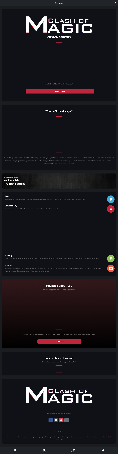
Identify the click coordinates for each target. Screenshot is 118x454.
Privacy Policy (59, 431)
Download (59, 341)
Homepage (59, 3)
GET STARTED (60, 91)
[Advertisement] (59, 62)
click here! (81, 199)
